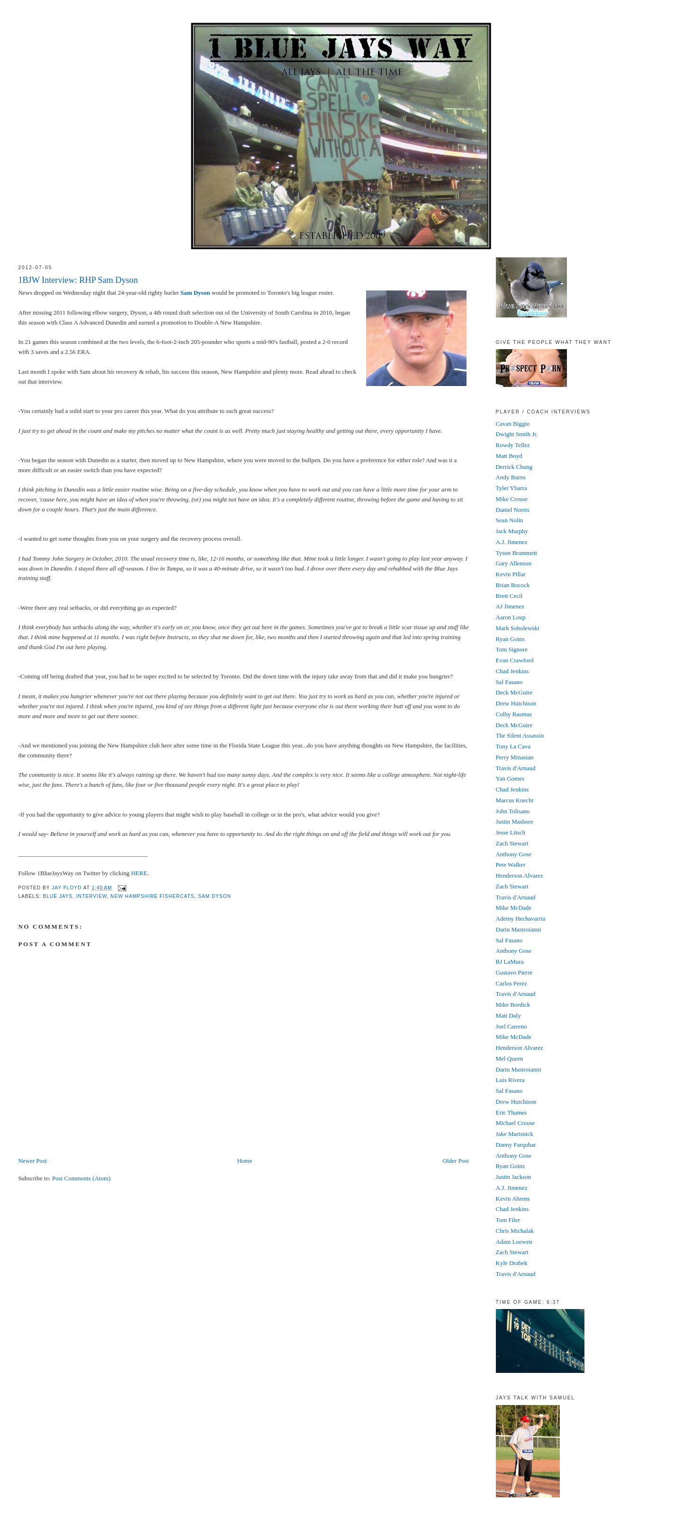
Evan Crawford (515, 660)
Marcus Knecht (515, 800)
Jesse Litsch (510, 832)
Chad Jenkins (512, 671)
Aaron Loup (511, 617)
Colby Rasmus (514, 714)
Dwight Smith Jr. (517, 434)
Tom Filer (508, 1219)
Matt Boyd (509, 455)
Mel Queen (509, 1058)
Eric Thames (511, 1112)
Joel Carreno (511, 1026)
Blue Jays (57, 896)
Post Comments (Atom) (81, 1178)
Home (244, 1160)
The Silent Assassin (520, 735)
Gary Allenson (513, 563)
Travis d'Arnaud (516, 768)
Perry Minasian (515, 757)
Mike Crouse (512, 498)
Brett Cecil (509, 595)
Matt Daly (508, 1015)
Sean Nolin (509, 520)
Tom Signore (512, 649)
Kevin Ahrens (513, 1198)
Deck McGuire (514, 692)
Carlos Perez (511, 983)
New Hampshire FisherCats (152, 896)
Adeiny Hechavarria (521, 918)
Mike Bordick (513, 1004)
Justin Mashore (514, 821)
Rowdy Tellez (513, 444)
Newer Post (32, 1160)
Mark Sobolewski (517, 628)
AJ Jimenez (510, 606)
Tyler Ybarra (511, 488)
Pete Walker (511, 864)
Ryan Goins (510, 638)
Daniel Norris (512, 509)
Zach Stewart (512, 843)
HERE (139, 873)
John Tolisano (513, 811)
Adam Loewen (514, 1241)
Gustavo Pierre (514, 972)
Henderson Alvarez (519, 875)
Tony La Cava (513, 746)
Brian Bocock (513, 585)
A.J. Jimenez (512, 541)
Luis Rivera (510, 1079)
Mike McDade (513, 907)
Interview (91, 896)
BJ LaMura (510, 961)
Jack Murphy (512, 531)
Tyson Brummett (517, 552)
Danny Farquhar (516, 1144)
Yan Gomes (510, 778)
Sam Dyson (195, 292)
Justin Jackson (513, 1176)
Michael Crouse (515, 1122)
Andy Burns (511, 477)
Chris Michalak (515, 1230)
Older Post (456, 1160)
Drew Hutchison (516, 703)
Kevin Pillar (511, 574)
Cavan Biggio (513, 423)
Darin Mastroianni (518, 929)
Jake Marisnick (514, 1133)
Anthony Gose (513, 854)
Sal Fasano (509, 682)
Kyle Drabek (512, 1262)
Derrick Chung (514, 466)
